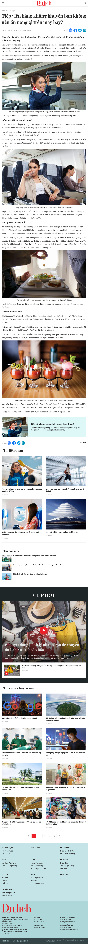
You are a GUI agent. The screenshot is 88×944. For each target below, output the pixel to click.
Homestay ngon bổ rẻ (39, 863)
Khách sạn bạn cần (38, 869)
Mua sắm (64, 875)
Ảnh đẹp (63, 869)
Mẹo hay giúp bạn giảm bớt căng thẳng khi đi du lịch (65, 490)
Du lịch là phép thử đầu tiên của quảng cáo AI (19, 719)
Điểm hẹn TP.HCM (67, 851)
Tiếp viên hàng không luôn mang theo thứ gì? (52, 424)
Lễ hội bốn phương (67, 854)
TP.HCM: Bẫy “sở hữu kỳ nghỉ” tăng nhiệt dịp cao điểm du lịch (20, 789)
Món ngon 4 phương (9, 866)
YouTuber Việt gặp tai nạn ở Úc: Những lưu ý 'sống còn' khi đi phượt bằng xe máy (51, 667)
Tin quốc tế (6, 854)
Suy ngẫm (35, 848)
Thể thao (5, 884)
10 (54, 837)
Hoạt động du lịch (8, 893)
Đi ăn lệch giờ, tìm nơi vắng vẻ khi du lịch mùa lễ (30, 574)
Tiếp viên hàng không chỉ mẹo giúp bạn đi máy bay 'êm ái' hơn (22, 490)
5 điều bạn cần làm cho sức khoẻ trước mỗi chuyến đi (20, 533)
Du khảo (64, 860)
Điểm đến (64, 863)
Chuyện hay (7, 890)
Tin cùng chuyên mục (19, 688)
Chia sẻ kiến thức (37, 884)
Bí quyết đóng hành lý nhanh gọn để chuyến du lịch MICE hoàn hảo (44, 647)
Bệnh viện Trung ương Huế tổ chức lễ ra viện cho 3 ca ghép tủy (65, 789)
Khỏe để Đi (35, 881)
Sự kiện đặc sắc (8, 896)
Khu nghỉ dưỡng (37, 866)
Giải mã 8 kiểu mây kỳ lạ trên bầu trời (62, 532)
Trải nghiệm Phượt (67, 866)
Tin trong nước (7, 851)
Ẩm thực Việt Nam (9, 863)
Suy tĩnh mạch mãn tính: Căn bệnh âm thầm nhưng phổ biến (34, 556)
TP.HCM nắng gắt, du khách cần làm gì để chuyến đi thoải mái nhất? (66, 823)
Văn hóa (5, 878)
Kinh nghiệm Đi (37, 878)
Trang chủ (5, 11)
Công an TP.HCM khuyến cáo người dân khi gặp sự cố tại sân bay (21, 823)
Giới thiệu (5, 941)
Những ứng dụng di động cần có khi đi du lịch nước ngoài (65, 754)
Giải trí (5, 875)
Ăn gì (4, 860)
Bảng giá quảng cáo (20, 941)
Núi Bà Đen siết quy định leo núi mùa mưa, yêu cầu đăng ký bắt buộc (65, 720)
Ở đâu (33, 860)
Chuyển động (8, 848)
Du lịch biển (65, 848)
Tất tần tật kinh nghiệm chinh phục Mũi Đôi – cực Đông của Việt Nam (38, 565)
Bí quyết (12, 11)
